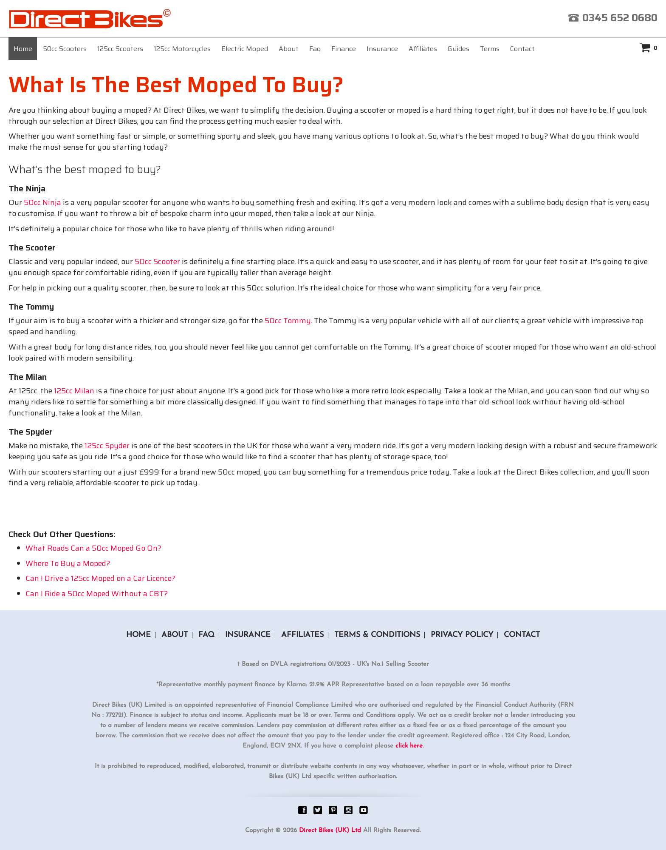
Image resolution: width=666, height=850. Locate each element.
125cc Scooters (120, 48)
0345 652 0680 (620, 18)
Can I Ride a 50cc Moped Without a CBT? (96, 594)
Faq (315, 48)
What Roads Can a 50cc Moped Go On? (93, 548)
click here (409, 746)
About (289, 48)
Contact (522, 48)
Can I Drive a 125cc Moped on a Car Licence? (100, 578)
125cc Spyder (107, 446)
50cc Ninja (42, 202)
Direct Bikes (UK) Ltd (330, 830)
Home (23, 48)
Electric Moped (244, 48)
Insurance (382, 48)
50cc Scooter (157, 261)
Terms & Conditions (377, 635)
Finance (343, 48)
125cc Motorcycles (182, 48)
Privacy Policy (462, 635)
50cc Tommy (288, 321)
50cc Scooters (65, 48)
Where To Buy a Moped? (67, 563)
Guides (458, 48)
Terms (490, 48)
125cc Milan (74, 391)
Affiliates (423, 48)
